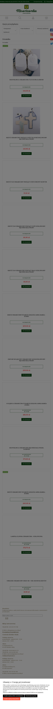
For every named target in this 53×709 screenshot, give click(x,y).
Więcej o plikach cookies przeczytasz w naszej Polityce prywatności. (23, 692)
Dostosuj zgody (31, 696)
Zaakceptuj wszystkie (11, 699)
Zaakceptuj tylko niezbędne (13, 696)
